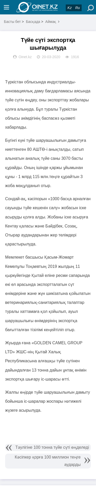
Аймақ (50, 22)
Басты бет (12, 22)
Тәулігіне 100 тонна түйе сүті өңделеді (52, 447)
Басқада (33, 22)
